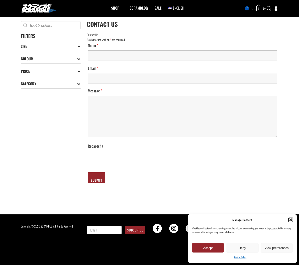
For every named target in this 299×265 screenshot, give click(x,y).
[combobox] (250, 8)
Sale (158, 8)
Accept (208, 248)
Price (51, 71)
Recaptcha (95, 146)
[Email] (104, 230)
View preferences (277, 248)
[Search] (269, 7)
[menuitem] (176, 8)
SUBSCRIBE (135, 230)
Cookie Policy (240, 257)
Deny (242, 248)
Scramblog (139, 8)
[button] (291, 220)
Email (93, 68)
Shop (115, 8)
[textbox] (250, 8)
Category (51, 83)
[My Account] (276, 7)
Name (93, 45)
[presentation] (119, 159)
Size (51, 46)
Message (95, 91)
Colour (51, 58)
